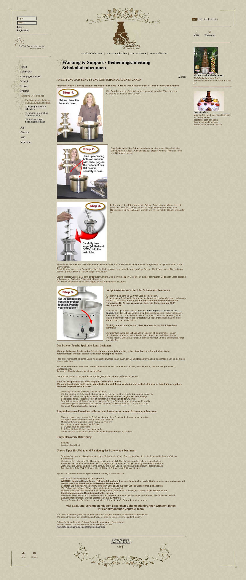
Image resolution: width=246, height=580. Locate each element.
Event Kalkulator (158, 53)
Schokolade (26, 71)
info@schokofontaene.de (93, 527)
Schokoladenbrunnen (92, 53)
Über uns (24, 132)
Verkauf (24, 81)
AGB (22, 137)
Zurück (182, 77)
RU (205, 19)
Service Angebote (120, 540)
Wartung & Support (32, 95)
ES (216, 19)
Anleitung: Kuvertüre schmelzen (35, 107)
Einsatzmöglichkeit (117, 53)
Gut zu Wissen (138, 53)
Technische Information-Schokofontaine (37, 114)
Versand (24, 86)
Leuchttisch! (200, 112)
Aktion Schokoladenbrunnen (208, 75)
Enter (19, 27)
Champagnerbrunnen (30, 76)
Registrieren (23, 30)
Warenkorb (209, 35)
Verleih (23, 66)
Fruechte (24, 90)
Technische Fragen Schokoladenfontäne (35, 120)
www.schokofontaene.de (68, 527)
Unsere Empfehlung (120, 542)
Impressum (25, 142)
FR (211, 19)
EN (200, 19)
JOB (22, 127)
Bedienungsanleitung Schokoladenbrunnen (38, 101)
